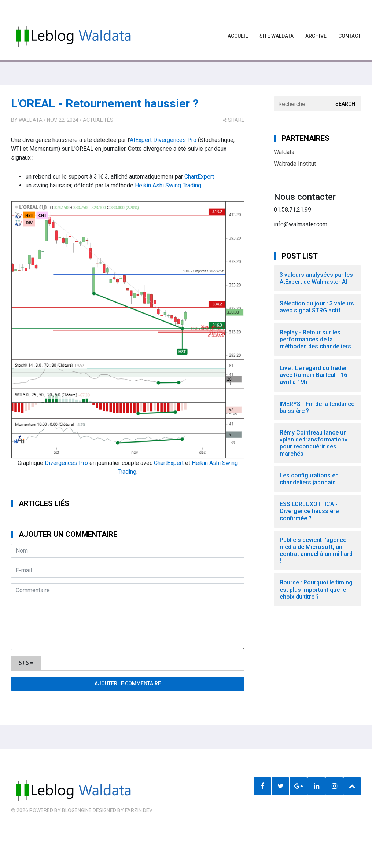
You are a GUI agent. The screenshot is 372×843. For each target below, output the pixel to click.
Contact (349, 36)
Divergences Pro (66, 462)
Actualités (98, 120)
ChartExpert (199, 176)
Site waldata (276, 36)
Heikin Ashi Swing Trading (168, 185)
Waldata (31, 120)
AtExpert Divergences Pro (163, 139)
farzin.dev (138, 810)
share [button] (233, 120)
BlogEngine (77, 810)
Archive (316, 36)
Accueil (238, 36)
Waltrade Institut (295, 163)
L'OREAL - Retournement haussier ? (105, 103)
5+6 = (25, 663)
